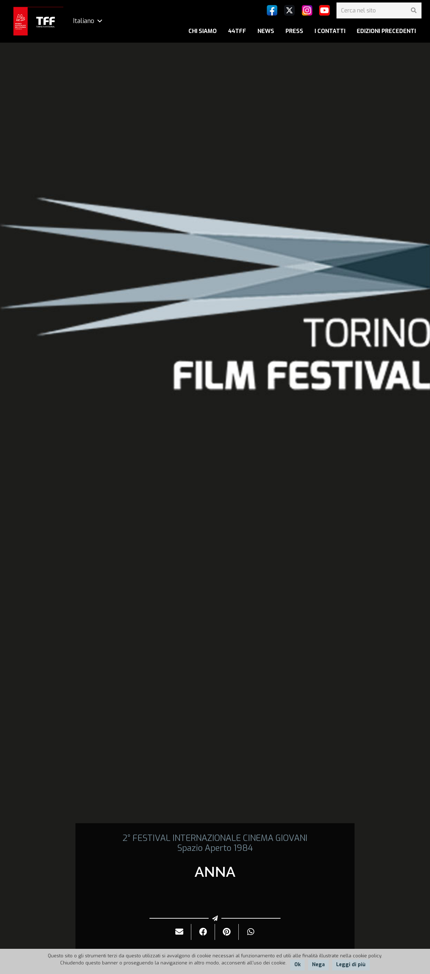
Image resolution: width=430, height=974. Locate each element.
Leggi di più (351, 964)
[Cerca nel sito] (378, 10)
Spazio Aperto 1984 (215, 848)
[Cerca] (413, 10)
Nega (318, 964)
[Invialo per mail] (179, 932)
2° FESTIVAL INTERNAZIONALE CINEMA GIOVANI (215, 838)
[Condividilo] (203, 932)
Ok (297, 964)
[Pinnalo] (227, 932)
